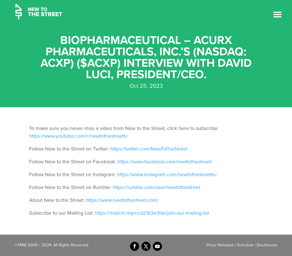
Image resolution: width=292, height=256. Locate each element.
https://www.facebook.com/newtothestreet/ (164, 161)
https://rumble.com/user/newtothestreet (156, 187)
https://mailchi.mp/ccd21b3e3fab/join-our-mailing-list (152, 213)
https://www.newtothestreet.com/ (122, 200)
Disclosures (267, 245)
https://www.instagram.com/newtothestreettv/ (167, 174)
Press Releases (220, 245)
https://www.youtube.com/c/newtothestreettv (78, 136)
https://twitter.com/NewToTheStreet (148, 149)
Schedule (245, 245)
